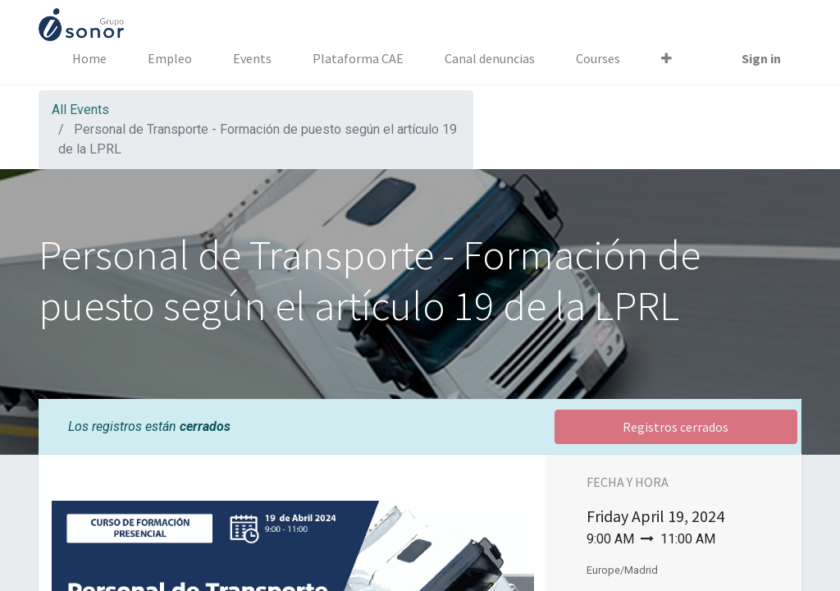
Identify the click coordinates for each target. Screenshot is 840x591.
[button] (666, 58)
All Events (80, 109)
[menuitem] (89, 58)
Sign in (761, 58)
